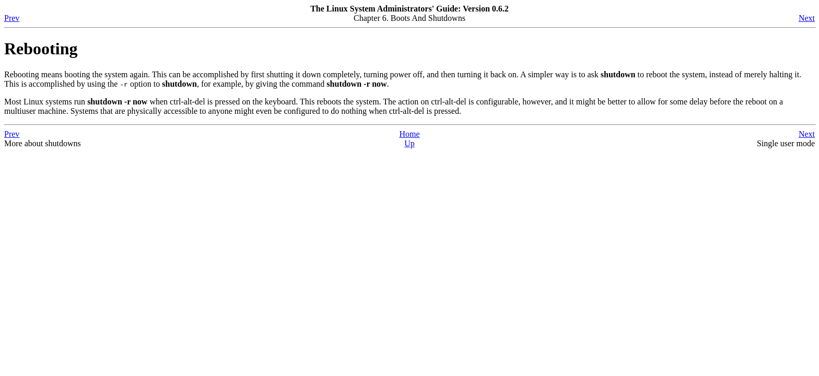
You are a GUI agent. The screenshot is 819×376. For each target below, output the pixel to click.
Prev (11, 18)
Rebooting (40, 48)
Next (807, 18)
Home (409, 134)
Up (409, 143)
